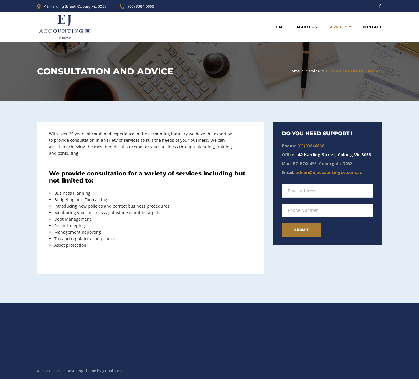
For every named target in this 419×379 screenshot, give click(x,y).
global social (112, 370)
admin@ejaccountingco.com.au (329, 172)
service (313, 71)
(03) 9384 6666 (141, 6)
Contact (372, 27)
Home (279, 27)
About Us (306, 27)
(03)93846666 (310, 146)
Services (338, 27)
